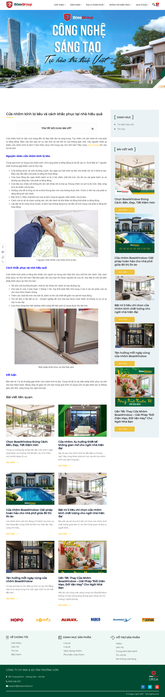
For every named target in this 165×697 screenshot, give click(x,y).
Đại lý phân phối (95, 5)
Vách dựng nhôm (73, 651)
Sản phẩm (76, 5)
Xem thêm (10, 462)
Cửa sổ (67, 643)
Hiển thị (92, 129)
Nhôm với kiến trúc (120, 5)
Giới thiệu (60, 5)
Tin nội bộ (121, 655)
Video (119, 643)
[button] (83, 57)
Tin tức (121, 129)
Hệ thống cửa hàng (126, 659)
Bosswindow (93, 145)
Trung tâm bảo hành (126, 651)
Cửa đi (67, 647)
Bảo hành (16, 654)
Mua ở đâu (142, 5)
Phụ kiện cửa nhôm (74, 654)
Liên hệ (15, 647)
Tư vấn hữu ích (125, 124)
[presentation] (5, 57)
